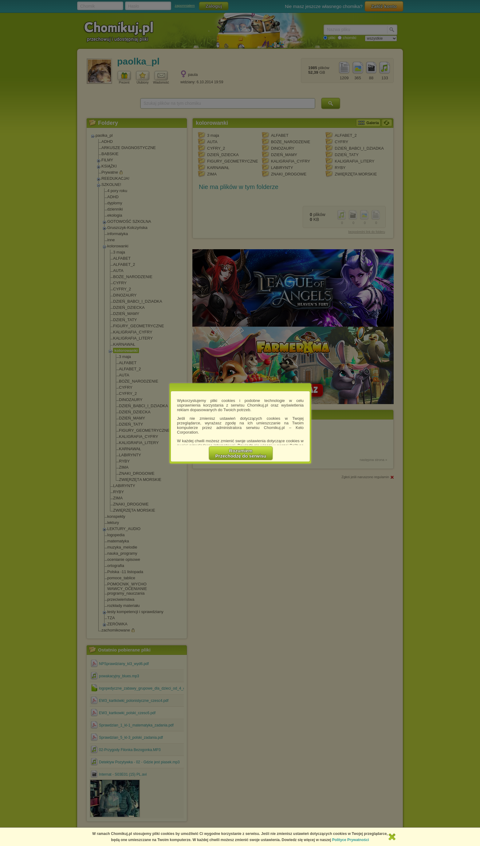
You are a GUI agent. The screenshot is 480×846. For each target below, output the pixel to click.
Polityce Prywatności (350, 840)
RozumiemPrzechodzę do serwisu (240, 453)
